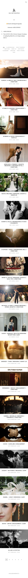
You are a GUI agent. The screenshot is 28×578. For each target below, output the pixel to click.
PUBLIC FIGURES (20, 50)
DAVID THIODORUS (20, 47)
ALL (4, 47)
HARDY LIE (14, 48)
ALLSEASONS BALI (10, 47)
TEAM (14, 52)
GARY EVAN (7, 48)
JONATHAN (12, 50)
